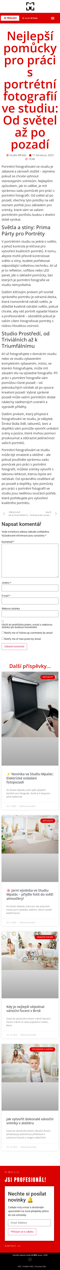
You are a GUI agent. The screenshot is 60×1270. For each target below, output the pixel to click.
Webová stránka (11, 608)
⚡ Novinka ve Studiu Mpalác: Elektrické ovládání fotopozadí (30, 778)
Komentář (8, 542)
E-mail (6, 596)
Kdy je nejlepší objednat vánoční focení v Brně (25, 1008)
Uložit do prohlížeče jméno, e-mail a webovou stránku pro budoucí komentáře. (27, 626)
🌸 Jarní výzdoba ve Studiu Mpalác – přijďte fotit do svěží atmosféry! (29, 894)
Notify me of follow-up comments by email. (28, 633)
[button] (52, 18)
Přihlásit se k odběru (22, 1231)
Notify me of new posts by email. (22, 639)
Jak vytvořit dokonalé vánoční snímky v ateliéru (29, 1121)
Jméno (6, 583)
